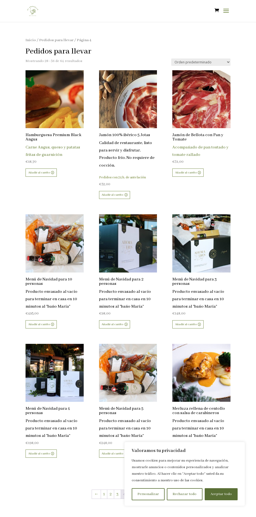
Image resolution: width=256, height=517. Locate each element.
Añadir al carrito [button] (39, 173)
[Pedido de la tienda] (200, 62)
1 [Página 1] (104, 494)
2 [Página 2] (110, 494)
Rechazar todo (184, 494)
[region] (184, 474)
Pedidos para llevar (56, 40)
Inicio (31, 40)
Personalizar (148, 494)
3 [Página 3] (117, 494)
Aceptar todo (221, 494)
